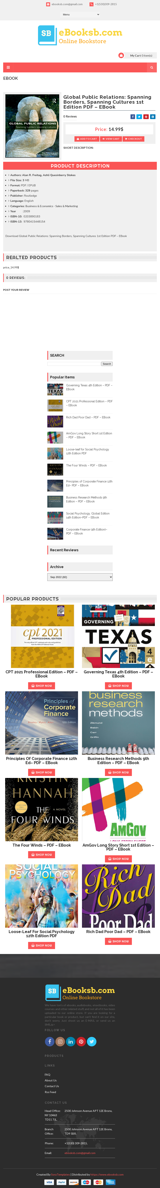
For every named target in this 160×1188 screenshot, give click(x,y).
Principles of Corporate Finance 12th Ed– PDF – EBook (41, 760)
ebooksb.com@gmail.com (64, 4)
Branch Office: (49, 1131)
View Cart (111, 138)
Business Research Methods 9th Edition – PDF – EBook (118, 760)
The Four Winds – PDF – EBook (86, 465)
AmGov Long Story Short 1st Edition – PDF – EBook (118, 847)
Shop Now (41, 686)
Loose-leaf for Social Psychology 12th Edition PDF (42, 933)
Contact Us (52, 1086)
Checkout (133, 138)
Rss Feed (50, 1092)
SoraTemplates (60, 1174)
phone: (49, 1143)
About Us (51, 1080)
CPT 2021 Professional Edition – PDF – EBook (42, 674)
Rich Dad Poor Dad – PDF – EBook (88, 417)
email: (48, 1153)
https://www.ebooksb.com (107, 1174)
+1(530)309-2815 (103, 4)
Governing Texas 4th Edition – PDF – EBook (118, 674)
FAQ (47, 1074)
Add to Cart (87, 138)
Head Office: (53, 1110)
